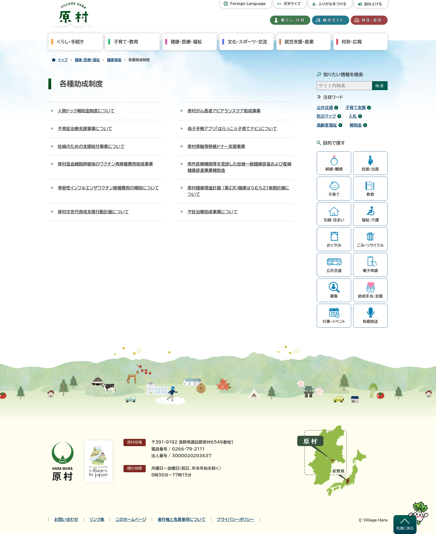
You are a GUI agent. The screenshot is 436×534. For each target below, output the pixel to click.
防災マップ (326, 116)
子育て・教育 (126, 41)
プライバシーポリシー (235, 519)
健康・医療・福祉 (186, 41)
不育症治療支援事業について (85, 129)
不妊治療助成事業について (212, 212)
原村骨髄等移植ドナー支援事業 (216, 146)
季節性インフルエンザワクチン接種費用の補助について (108, 188)
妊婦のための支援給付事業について (91, 146)
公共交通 (325, 107)
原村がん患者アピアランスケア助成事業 (223, 111)
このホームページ (131, 519)
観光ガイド (333, 20)
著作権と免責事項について (181, 519)
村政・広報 (352, 41)
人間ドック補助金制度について (86, 111)
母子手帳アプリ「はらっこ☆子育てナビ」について (232, 129)
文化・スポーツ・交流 (247, 41)
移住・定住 (372, 20)
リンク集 (97, 519)
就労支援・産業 (299, 41)
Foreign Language (248, 4)
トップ (63, 60)
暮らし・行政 (293, 20)
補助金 (356, 125)
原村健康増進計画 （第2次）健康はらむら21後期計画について (238, 191)
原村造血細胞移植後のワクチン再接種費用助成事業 (105, 164)
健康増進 (114, 60)
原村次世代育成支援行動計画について (93, 212)
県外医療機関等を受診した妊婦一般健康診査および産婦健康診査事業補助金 (239, 167)
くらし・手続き (70, 41)
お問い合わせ (66, 519)
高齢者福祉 (327, 125)
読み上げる (373, 4)
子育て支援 (356, 107)
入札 (353, 116)
